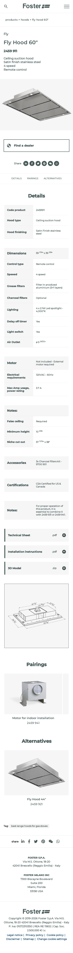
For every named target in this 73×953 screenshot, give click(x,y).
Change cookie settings (52, 939)
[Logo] (36, 5)
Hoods (25, 19)
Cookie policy (55, 935)
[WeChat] (51, 841)
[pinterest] (43, 841)
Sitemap (28, 939)
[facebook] (29, 841)
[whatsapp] (58, 841)
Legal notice (14, 935)
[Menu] (66, 6)
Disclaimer (13, 939)
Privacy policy (34, 935)
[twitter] (36, 841)
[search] (6, 6)
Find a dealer (20, 145)
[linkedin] (22, 841)
